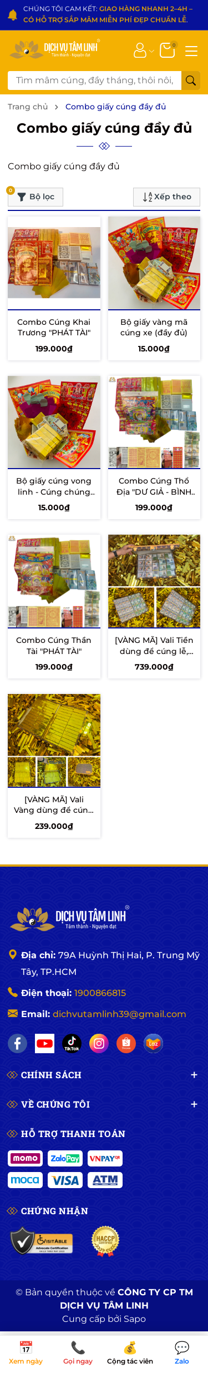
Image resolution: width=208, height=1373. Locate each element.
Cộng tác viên (130, 1353)
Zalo (182, 1353)
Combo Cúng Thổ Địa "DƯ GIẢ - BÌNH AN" (153, 491)
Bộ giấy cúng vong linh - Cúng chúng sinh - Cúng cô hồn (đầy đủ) (54, 497)
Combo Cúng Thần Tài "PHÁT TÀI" (54, 645)
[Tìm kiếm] (190, 80)
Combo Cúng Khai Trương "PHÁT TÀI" (53, 327)
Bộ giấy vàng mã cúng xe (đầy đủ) (153, 327)
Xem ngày (26, 1353)
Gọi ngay (78, 1353)
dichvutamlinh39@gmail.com (119, 1014)
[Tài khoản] (140, 49)
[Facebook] (17, 1043)
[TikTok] (72, 1043)
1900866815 (100, 993)
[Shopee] (126, 1043)
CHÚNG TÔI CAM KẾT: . (107, 14)
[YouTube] (44, 1043)
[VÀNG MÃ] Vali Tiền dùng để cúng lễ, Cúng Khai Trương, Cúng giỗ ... (154, 656)
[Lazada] (153, 1043)
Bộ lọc (31, 195)
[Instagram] (99, 1043)
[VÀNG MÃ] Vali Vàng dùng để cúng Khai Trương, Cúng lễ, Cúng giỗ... (54, 815)
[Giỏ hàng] (168, 49)
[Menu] (191, 50)
